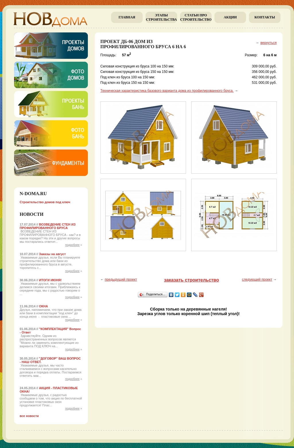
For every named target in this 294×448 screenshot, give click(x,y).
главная (127, 17)
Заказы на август (52, 254)
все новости (29, 416)
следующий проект (257, 280)
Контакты (264, 17)
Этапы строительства (161, 17)
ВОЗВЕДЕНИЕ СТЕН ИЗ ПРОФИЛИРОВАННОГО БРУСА (48, 226)
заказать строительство (191, 280)
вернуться (268, 43)
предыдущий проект (121, 280)
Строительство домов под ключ (45, 202)
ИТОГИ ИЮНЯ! (50, 280)
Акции (230, 17)
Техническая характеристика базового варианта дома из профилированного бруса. (167, 91)
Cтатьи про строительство (195, 17)
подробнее (72, 245)
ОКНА (43, 306)
